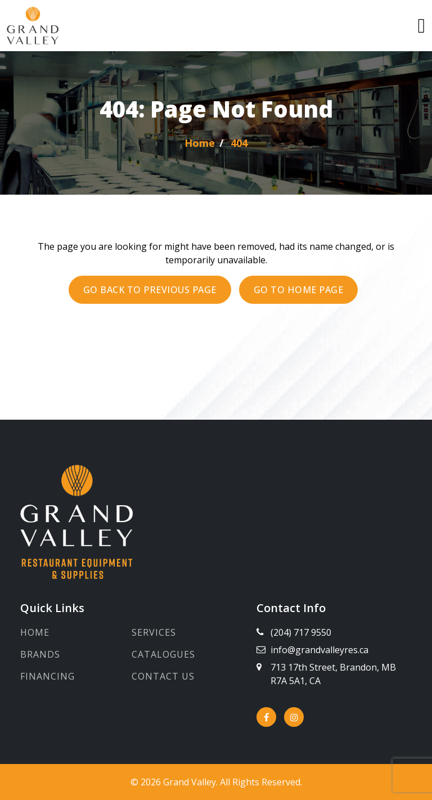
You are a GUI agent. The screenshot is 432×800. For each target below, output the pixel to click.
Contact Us (163, 676)
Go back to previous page (150, 290)
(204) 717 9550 (301, 632)
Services (154, 632)
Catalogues (163, 654)
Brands (40, 654)
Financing (47, 676)
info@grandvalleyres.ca (319, 650)
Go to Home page (299, 290)
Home (35, 632)
